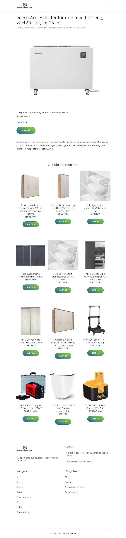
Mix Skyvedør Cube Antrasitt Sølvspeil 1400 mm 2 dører (95, 277)
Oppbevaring (35, 112)
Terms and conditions (75, 487)
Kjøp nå (26, 130)
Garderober (55, 112)
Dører (19, 492)
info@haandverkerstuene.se (78, 461)
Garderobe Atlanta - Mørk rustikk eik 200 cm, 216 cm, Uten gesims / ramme (30, 209)
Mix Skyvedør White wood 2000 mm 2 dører (30, 341)
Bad (18, 477)
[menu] (106, 6)
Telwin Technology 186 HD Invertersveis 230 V (31, 407)
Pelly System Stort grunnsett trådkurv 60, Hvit (63, 277)
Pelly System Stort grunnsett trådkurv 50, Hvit (95, 208)
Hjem (18, 27)
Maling (19, 507)
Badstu (19, 482)
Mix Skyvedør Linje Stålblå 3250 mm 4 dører (30, 275)
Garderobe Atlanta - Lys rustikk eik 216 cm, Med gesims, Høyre (63, 208)
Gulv (18, 502)
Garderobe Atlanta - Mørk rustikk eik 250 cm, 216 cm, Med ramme (63, 342)
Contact (68, 482)
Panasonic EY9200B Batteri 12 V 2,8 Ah (95, 407)
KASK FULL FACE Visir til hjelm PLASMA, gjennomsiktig (63, 408)
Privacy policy (71, 492)
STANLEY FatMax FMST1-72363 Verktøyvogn (95, 341)
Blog (67, 477)
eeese (65, 112)
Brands (45, 112)
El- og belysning (23, 497)
